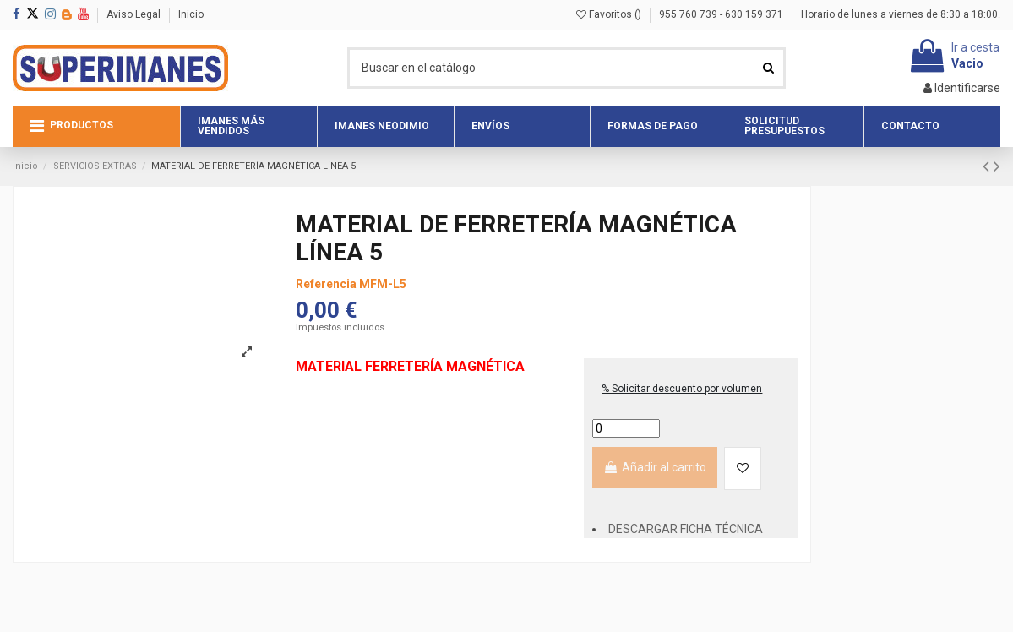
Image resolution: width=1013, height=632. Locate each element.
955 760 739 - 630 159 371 (722, 14)
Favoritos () (610, 14)
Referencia (326, 284)
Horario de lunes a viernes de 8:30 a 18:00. (900, 14)
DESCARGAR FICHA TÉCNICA (685, 529)
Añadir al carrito (654, 467)
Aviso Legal (134, 14)
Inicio (191, 14)
